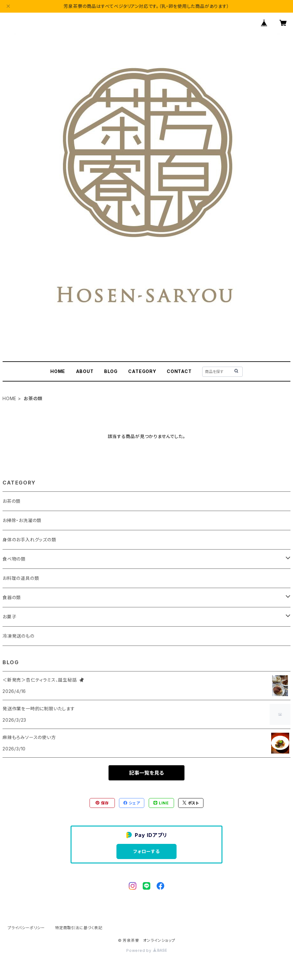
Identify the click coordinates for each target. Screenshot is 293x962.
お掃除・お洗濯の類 (22, 520)
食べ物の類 (14, 559)
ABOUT (85, 371)
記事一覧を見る (146, 773)
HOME (57, 371)
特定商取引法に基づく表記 (79, 927)
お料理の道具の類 (21, 578)
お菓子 (9, 616)
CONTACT (179, 371)
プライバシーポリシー (26, 927)
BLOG (111, 371)
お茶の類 (12, 501)
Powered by (146, 950)
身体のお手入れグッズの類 (29, 539)
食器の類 (12, 597)
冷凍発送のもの (18, 636)
